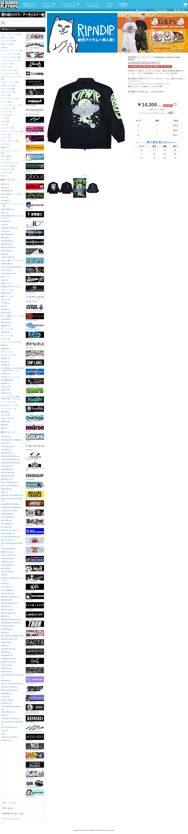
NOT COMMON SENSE (35, 747)
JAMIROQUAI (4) (7, 562)
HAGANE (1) (5, 221)
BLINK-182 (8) (6, 489)
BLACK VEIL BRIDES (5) (9, 486)
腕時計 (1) (4, 147)
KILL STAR (35, 93)
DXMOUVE (35, 410)
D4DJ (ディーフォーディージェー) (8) (12, 205)
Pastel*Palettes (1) (7, 241)
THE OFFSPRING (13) (9, 727)
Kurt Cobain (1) (6, 587)
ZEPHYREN (35, 719)
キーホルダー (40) (7, 169)
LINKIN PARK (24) (7, 593)
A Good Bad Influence (35, 84)
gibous (35, 178)
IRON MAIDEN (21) (8, 559)
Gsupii (35, 438)
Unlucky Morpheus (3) (8, 273)
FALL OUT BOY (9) (7, 540)
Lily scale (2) (5, 231)
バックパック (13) (7, 128)
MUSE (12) (5, 633)
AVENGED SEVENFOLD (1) (11, 463)
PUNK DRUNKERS (35, 187)
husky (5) (4, 225)
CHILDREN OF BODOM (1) (10, 504)
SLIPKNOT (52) (6, 703)
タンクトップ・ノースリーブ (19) (11, 78)
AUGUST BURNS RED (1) (10, 459)
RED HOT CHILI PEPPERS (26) (12, 684)
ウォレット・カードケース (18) (12, 131)
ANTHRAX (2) (6, 450)
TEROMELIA (35, 690)
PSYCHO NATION (35, 111)
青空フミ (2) (5, 277)
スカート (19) (5, 95)
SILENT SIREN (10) (8, 257)
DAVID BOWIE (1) (7, 514)
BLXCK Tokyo (35, 588)
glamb (35, 65)
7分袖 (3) (4, 47)
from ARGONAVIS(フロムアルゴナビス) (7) (12, 217)
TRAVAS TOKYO (35, 299)
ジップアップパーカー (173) (11, 60)
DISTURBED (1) (6, 524)
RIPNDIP (156, 63)
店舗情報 (123, 5)
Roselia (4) (5, 254)
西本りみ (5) (5, 390)
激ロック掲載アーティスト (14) (12, 316)
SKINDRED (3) (6, 693)
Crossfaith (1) (5, 201)
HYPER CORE (35, 652)
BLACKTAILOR (35, 243)
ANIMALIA (35, 671)
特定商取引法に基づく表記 (22, 813)
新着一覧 (179, 10)
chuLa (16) (4, 197)
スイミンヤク (35, 680)
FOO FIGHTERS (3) (8, 549)
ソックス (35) (5, 138)
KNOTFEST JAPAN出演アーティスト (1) (12, 579)
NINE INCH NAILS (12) (9, 639)
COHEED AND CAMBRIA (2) (11, 507)
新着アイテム (29, 5)
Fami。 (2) (4, 213)
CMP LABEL (35, 363)
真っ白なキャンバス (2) (9, 405)
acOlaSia (35, 738)
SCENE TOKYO (35, 56)
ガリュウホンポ (35, 662)
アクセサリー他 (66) (8, 166)
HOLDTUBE (35, 775)
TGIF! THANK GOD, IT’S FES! (35, 466)
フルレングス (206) (7, 89)
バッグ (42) (5, 118)
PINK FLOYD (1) (7, 665)
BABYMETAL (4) (7, 191)
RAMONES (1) (6, 680)
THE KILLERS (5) (7, 572)
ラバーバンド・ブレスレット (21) (11, 152)
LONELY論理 (35, 615)
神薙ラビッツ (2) (7, 296)
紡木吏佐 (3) (5, 374)
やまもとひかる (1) (7, 418)
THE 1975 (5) (5, 437)
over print (35, 47)
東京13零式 (35, 345)
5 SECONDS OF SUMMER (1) (11, 440)
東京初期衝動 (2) (7, 380)
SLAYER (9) (5, 697)
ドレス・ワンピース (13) (9, 98)
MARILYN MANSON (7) (9, 603)
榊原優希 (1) (5, 326)
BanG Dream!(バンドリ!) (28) (11, 194)
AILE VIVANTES (35, 578)
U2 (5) (3, 734)
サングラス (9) (6, 112)
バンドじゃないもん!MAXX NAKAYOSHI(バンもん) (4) (10, 398)
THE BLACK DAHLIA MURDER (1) (12, 723)
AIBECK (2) (5, 184)
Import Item (35, 756)
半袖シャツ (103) (7, 38)
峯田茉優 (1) (5, 412)
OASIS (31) (5, 646)
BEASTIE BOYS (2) (8, 476)
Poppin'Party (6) (6, 244)
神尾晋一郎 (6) (6, 293)
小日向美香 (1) (6, 319)
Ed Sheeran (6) (6, 527)
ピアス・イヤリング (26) (9, 141)
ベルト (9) (4, 125)
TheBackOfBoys (35, 625)
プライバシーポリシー (22, 819)
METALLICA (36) (7, 610)
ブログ (109, 5)
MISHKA (35, 634)
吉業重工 (35, 215)
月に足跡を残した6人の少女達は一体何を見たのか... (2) (12, 369)
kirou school (35, 793)
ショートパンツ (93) (8, 92)
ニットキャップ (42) (8, 108)
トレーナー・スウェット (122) (11, 51)
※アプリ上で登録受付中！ (157, 142)
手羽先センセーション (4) (10, 377)
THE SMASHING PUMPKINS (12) (11, 708)
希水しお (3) (5, 300)
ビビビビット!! (35, 541)
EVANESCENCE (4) (8, 533)
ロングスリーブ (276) (8, 41)
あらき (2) (4, 280)
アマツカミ (35, 336)
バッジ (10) (5, 159)
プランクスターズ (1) (8, 402)
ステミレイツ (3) (7, 352)
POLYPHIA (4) (6, 668)
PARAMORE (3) (6, 655)
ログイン (141, 10)
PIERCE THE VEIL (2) (8, 662)
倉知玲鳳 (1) (5, 309)
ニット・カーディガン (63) (10, 54)
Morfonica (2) (5, 238)
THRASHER (35, 486)
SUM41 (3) (5, 715)
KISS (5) (4, 575)
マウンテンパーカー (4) (9, 73)
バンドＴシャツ (92, 5)
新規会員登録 (160, 10)
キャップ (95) (5, 102)
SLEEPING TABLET (35, 326)
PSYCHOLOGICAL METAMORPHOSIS (35, 709)
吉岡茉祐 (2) (5, 421)
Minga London (35, 102)
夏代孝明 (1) (5, 383)
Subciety (35, 74)
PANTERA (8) (5, 652)
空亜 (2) (4, 306)
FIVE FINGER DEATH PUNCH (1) (11, 544)
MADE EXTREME (35, 456)
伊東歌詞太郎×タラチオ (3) (10, 287)
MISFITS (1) (5, 616)
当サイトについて (22, 803)
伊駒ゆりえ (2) (6, 283)
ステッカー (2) (6, 172)
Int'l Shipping (134, 66)
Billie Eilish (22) (6, 479)
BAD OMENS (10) (7, 469)
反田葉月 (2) (5, 365)
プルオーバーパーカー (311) (11, 57)
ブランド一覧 (48, 5)
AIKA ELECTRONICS (35, 532)
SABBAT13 (35, 391)
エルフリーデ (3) (7, 290)
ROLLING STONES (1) (9, 687)
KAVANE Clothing (35, 317)
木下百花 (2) (5, 303)
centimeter (35, 206)
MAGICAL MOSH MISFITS (35, 168)
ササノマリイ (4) (7, 329)
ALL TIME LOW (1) (7, 446)
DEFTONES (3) (6, 520)
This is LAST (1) (6, 270)
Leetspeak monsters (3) (9, 228)
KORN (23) (5, 584)
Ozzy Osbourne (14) (8, 649)
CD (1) (3, 176)
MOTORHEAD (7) (7, 629)
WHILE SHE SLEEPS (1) (9, 737)
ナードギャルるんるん (35, 560)
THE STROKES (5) (7, 712)
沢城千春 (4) (5, 332)
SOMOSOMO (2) (7, 264)
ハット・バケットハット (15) (11, 105)
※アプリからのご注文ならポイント (157, 113)
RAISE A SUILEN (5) (8, 247)
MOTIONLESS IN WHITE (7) (11, 623)
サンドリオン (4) (7, 335)
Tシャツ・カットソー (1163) (11, 34)
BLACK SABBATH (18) (9, 482)
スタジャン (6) (6, 67)
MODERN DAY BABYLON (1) (11, 619)
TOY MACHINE (35, 197)
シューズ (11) (5, 134)
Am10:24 (35, 400)
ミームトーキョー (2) (8, 408)
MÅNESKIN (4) (6, 600)
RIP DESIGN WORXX (35, 784)
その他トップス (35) (8, 85)
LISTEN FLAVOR (35, 130)
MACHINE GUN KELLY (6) (10, 597)
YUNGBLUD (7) (6, 740)
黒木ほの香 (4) (6, 313)
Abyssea (35, 271)
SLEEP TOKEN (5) (7, 700)
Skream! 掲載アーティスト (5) (11, 260)
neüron (35, 428)
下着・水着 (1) (6, 156)
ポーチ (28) (5, 121)
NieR (35, 569)
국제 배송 (167, 66)
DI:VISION (35, 597)
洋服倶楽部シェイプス (35, 513)
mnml (35, 252)
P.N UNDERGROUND (35, 121)
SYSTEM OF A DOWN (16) (10, 719)
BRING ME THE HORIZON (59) (12, 495)
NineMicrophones (35, 382)
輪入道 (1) (4, 428)
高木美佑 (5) (5, 358)
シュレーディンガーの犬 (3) (11, 342)
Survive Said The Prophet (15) (11, 267)
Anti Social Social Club (35, 728)
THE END (35, 447)
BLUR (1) (4, 492)
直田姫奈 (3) (5, 349)
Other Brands (35, 766)
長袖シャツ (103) (7, 44)
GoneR (35, 504)
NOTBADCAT (35, 373)
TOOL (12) (4, 731)
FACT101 (35, 643)
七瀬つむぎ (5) (6, 387)
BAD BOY (35, 523)
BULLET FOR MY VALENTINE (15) (11, 500)
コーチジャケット (134, 63)
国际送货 (145, 66)
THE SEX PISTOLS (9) (9, 690)
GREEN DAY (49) (7, 552)
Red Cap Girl (35, 139)
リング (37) (5, 144)
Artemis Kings (35, 289)
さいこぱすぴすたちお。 (35, 308)
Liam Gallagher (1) (7, 590)
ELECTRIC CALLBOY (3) (10, 530)
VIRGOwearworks (35, 234)
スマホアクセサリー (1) (9, 163)
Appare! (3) (5, 187)
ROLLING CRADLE (35, 495)
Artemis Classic (35, 280)
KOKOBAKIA (35, 476)
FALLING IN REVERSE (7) (10, 537)
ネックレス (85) (6, 115)
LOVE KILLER (35, 699)
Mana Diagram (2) (7, 234)
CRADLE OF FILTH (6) (9, 511)
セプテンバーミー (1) (8, 355)
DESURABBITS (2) (7, 209)
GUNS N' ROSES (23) (8, 555)
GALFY (35, 37)
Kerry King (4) (6, 568)
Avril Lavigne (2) (6, 466)
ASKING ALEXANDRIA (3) (10, 456)
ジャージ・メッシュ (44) (9, 82)
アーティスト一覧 (70, 5)
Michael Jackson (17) (8, 613)
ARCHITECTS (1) (7, 453)
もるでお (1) (5, 415)
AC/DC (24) (5, 443)
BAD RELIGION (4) (7, 473)
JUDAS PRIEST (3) (7, 565)
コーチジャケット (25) (9, 70)
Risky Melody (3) (7, 251)
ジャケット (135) (7, 64)
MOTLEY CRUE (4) (8, 626)
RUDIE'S (35, 261)
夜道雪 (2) (4, 425)
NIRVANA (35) (6, 642)
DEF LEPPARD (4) (7, 517)
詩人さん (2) (5, 339)
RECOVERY (35, 224)
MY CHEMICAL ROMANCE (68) (12, 636)
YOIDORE (35, 148)
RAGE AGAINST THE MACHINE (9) (12, 676)
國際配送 (156, 66)
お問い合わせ (22, 808)
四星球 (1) (4, 345)
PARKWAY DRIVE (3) (8, 659)
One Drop (35, 419)
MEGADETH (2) (6, 606)
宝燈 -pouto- (35, 354)
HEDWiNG (35, 606)
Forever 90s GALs (35, 551)
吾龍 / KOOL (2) (6, 322)
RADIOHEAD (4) (7, 672)
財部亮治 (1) (5, 362)
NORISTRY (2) (6, 393)
